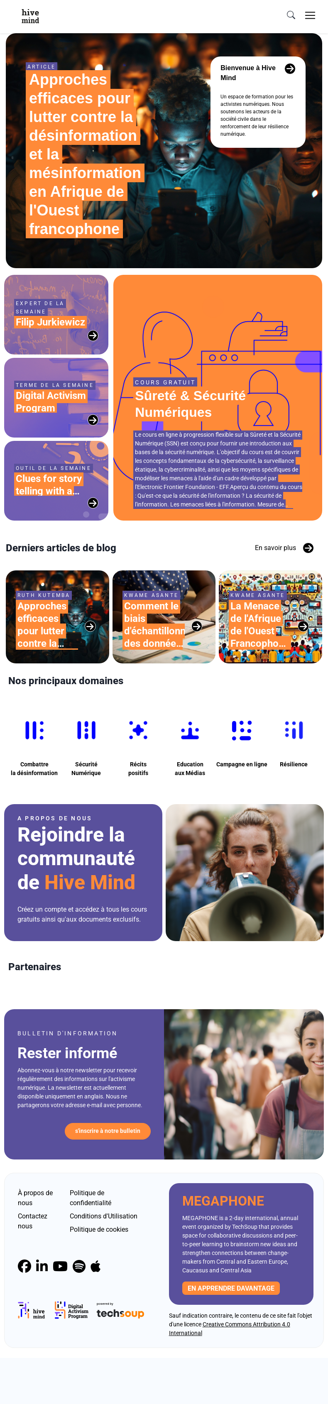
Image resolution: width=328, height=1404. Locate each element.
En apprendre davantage (231, 1334)
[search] (291, 15)
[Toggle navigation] (310, 15)
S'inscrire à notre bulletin (107, 1177)
